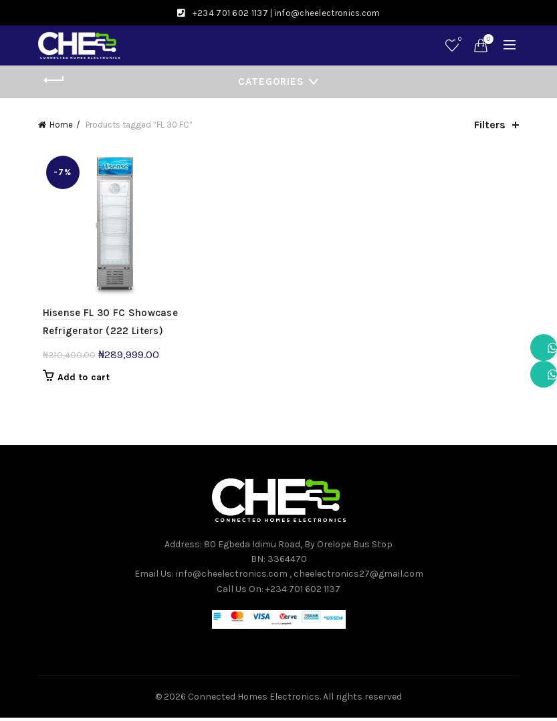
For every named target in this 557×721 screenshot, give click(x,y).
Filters (490, 124)
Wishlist (458, 39)
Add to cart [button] (79, 380)
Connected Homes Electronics (254, 700)
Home (61, 125)
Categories (271, 82)
